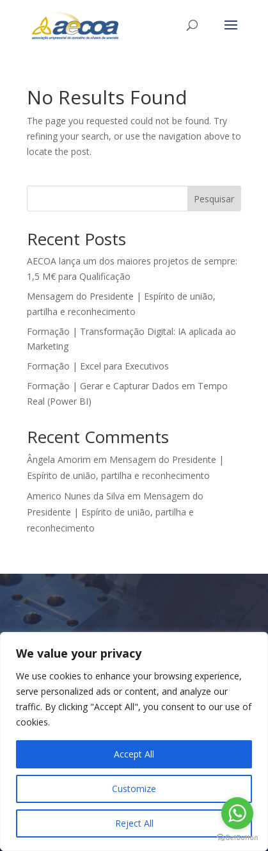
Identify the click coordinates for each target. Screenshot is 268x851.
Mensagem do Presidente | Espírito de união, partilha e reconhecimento (115, 512)
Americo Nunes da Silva (76, 496)
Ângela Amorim (59, 459)
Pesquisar (214, 199)
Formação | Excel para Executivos (98, 366)
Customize (134, 788)
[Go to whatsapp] (237, 813)
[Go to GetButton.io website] (237, 838)
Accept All (134, 754)
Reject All (134, 823)
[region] (134, 741)
